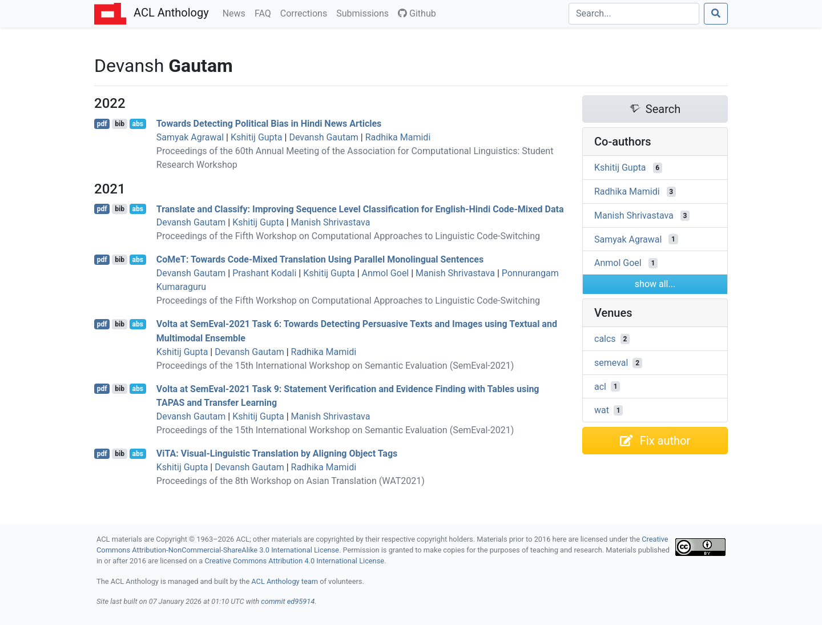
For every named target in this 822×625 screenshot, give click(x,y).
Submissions (364, 12)
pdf (102, 124)
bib (119, 124)
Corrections (306, 12)
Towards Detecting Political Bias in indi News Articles (269, 123)
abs (137, 124)
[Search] (634, 14)
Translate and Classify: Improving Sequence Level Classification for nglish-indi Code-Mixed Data (360, 208)
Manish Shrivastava (330, 222)
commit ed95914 (288, 601)
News (236, 12)
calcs (605, 338)
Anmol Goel (385, 273)
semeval (611, 362)
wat (601, 410)
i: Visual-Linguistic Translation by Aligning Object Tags (277, 453)
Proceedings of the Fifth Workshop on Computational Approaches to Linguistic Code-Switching (348, 236)
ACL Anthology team (284, 581)
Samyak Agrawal (190, 137)
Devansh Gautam (323, 137)
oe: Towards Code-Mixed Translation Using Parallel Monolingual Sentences (319, 259)
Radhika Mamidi (398, 137)
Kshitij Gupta (257, 137)
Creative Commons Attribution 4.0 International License (294, 561)
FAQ (265, 12)
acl (600, 386)
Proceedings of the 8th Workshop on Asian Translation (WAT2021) (290, 480)
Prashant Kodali (264, 273)
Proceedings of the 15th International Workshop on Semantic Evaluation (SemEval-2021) (335, 365)
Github (417, 13)
